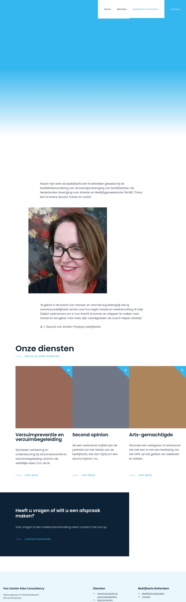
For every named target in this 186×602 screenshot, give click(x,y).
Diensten (122, 9)
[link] (157, 421)
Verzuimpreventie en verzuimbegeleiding (107, 595)
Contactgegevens (38, 539)
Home (107, 9)
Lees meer (145, 475)
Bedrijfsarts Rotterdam (145, 9)
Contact (175, 9)
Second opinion (105, 600)
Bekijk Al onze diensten (42, 356)
